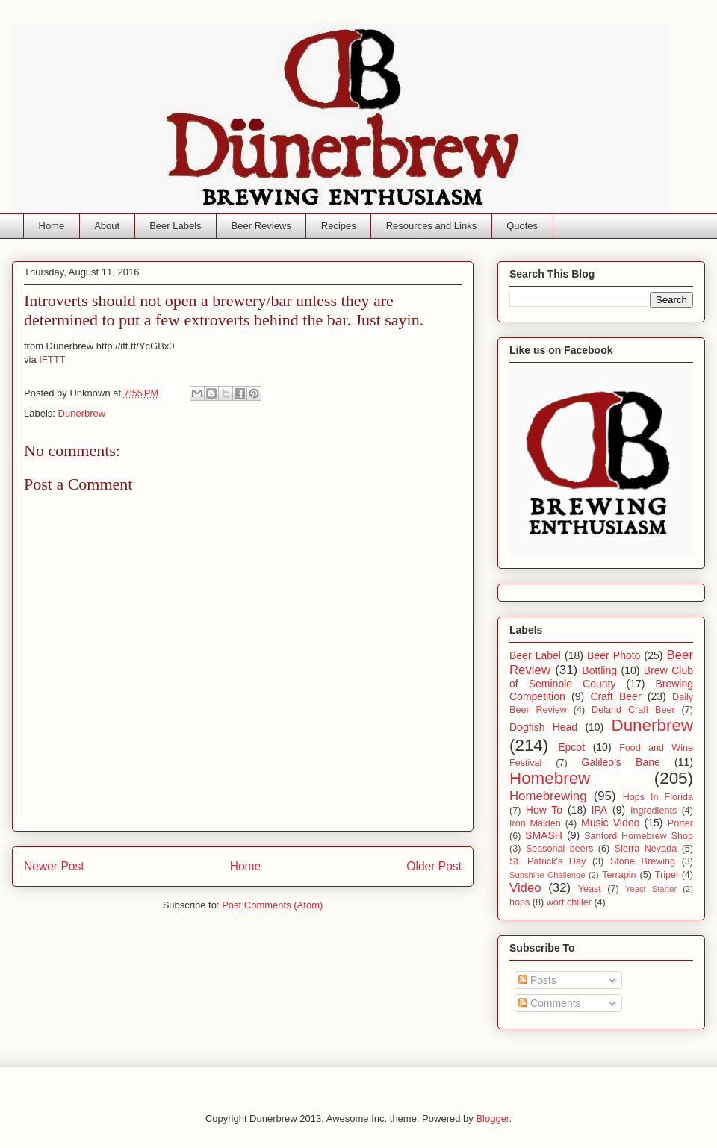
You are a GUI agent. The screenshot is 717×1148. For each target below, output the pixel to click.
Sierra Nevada (646, 848)
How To (544, 810)
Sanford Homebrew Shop (638, 836)
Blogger (492, 1118)
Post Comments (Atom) (272, 905)
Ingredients (653, 810)
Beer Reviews (261, 225)
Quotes (522, 225)
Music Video (610, 823)
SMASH (543, 835)
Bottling (599, 670)
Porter (680, 823)
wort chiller (569, 902)
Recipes (338, 225)
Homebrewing (548, 796)
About (107, 225)
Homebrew (549, 778)
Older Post (434, 866)
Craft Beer (615, 696)
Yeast (589, 889)
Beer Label (535, 655)
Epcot (571, 747)
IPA (600, 810)
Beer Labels (175, 225)
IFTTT (52, 359)
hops (519, 902)
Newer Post (54, 866)
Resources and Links (431, 225)
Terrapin (619, 875)
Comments (549, 1003)
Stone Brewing (642, 861)
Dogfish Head (543, 727)
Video (525, 888)
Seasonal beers (559, 848)
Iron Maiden (535, 823)
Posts (537, 980)
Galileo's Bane (621, 762)
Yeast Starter (651, 889)
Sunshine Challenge (547, 874)
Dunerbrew (82, 413)
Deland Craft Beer (633, 710)
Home (52, 225)
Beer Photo (613, 655)
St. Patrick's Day (547, 861)
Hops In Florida (658, 797)
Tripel (666, 875)
